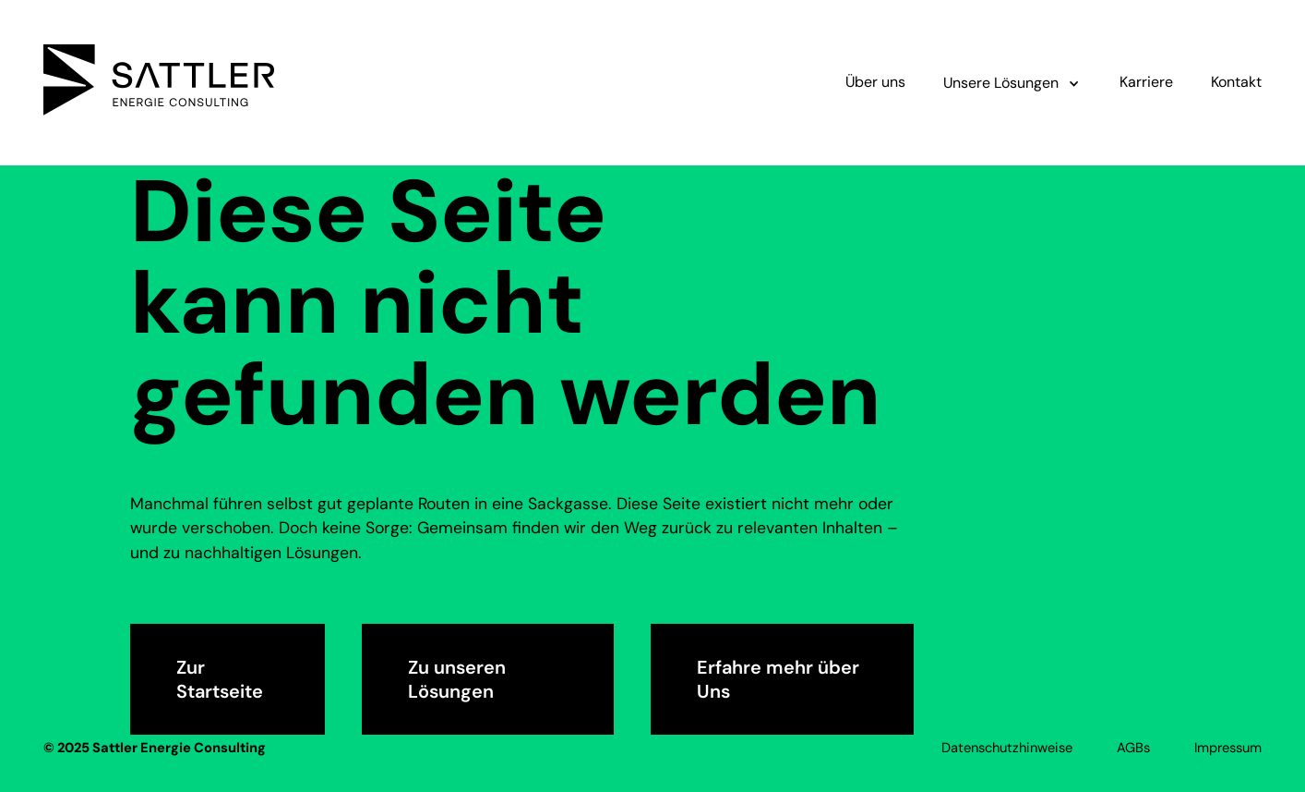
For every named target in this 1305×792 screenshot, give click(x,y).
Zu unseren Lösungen (457, 679)
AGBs (1133, 747)
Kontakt (1236, 81)
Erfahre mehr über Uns (778, 679)
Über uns (875, 81)
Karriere (1146, 81)
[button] (1012, 82)
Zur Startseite (219, 679)
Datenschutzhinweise (1006, 747)
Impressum (1228, 747)
